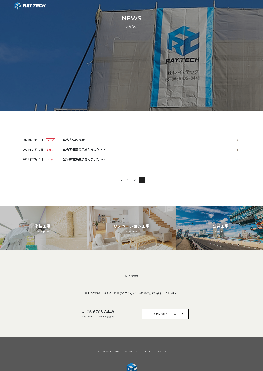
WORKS (128, 351)
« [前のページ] (121, 180)
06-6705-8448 (98, 312)
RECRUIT (149, 351)
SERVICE (107, 351)
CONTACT (161, 351)
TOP (97, 351)
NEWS (139, 351)
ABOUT (118, 351)
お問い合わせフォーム (165, 313)
